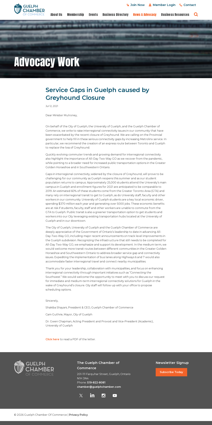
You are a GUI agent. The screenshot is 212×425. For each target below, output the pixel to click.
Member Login (164, 5)
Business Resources (175, 14)
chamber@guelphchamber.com (99, 386)
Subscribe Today (171, 372)
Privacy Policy (78, 414)
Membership (75, 14)
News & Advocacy (145, 14)
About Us (56, 14)
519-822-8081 (96, 382)
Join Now (137, 5)
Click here (52, 339)
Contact (190, 5)
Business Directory (116, 14)
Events (93, 14)
